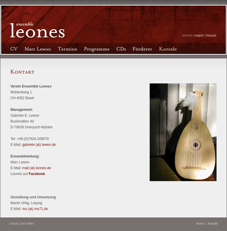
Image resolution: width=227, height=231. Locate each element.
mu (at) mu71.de (35, 209)
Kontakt (213, 223)
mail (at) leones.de (36, 168)
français (211, 35)
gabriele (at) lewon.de (39, 145)
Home (200, 223)
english (199, 35)
